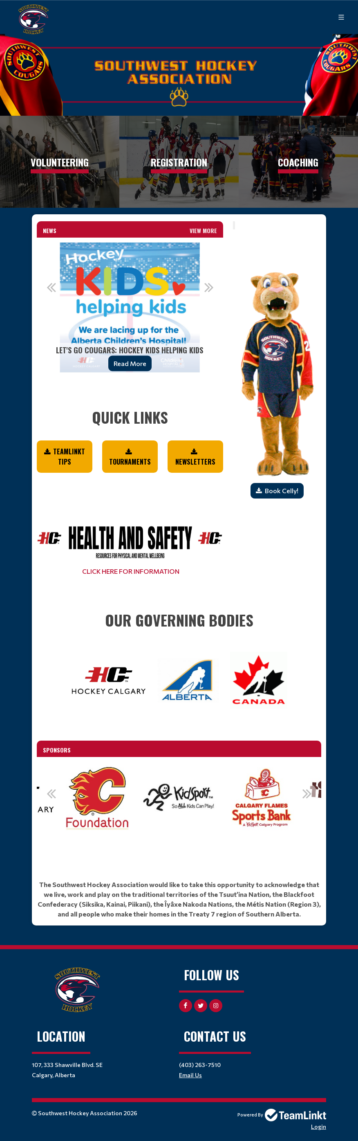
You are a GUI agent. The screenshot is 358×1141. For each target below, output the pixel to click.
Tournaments (130, 462)
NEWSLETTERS (195, 462)
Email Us (190, 1074)
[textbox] (130, 406)
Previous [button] (51, 287)
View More (203, 230)
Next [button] (209, 287)
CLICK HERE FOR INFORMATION (130, 571)
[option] (130, 307)
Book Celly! (281, 490)
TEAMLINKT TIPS (69, 457)
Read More (130, 363)
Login (318, 1126)
